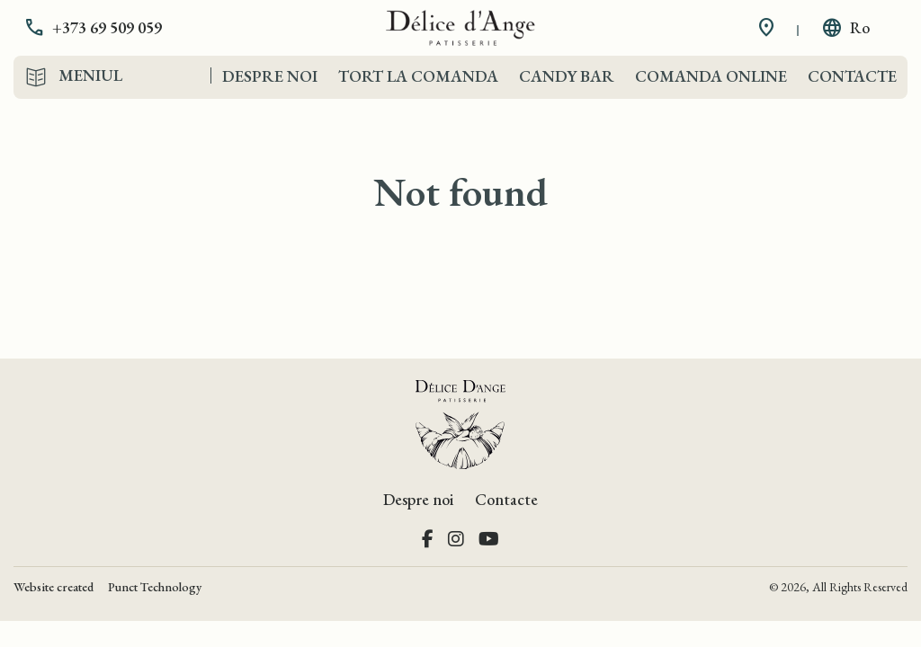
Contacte (852, 76)
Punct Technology (154, 587)
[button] (106, 27)
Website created (53, 587)
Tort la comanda (418, 76)
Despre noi (269, 76)
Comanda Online (711, 76)
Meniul (90, 75)
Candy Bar (566, 76)
